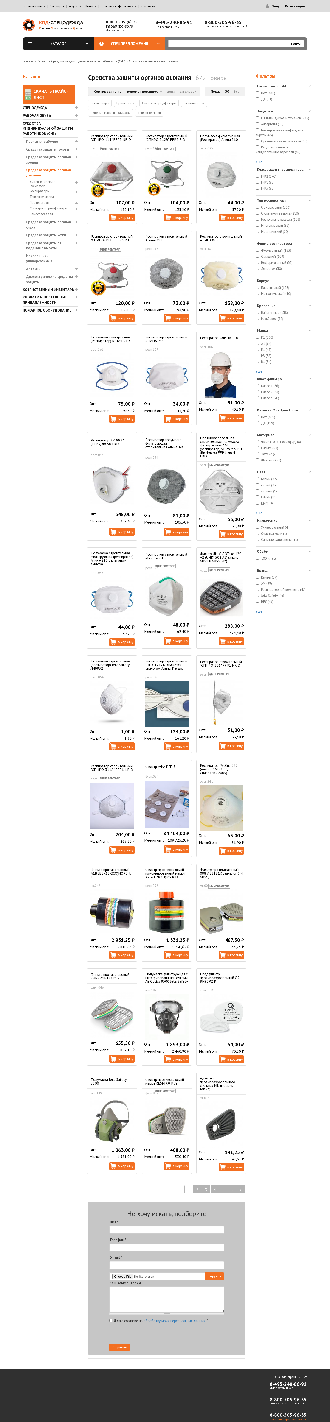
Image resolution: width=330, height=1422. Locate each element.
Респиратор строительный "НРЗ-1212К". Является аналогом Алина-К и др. (166, 665)
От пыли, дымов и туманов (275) (285, 118)
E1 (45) (266, 349)
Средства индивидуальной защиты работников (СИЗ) (88, 61)
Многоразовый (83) (275, 225)
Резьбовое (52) (272, 318)
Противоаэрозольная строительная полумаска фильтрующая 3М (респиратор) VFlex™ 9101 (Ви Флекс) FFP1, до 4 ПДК (221, 446)
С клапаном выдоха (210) (280, 213)
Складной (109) (272, 256)
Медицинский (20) (274, 231)
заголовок (188, 91)
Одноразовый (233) (275, 207)
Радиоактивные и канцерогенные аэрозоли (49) (278, 149)
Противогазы (39, 202)
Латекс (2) (268, 454)
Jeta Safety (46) (272, 595)
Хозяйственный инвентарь (48, 289)
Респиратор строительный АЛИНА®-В (221, 238)
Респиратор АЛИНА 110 (219, 337)
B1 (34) (266, 362)
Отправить (119, 1347)
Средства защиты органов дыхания (48, 172)
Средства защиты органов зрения (48, 160)
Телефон (118, 1239)
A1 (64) (266, 343)
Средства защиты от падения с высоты (44, 245)
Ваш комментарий (125, 1282)
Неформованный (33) (277, 262)
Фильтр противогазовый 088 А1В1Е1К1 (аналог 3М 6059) (221, 873)
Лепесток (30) (271, 268)
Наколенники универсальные (39, 258)
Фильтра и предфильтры (48, 208)
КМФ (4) (267, 503)
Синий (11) (269, 497)
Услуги (72, 6)
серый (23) (269, 485)
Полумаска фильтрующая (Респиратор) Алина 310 (220, 138)
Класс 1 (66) (270, 386)
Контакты (148, 6)
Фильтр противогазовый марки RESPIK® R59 (164, 1081)
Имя (113, 1222)
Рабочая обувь (37, 115)
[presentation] (182, 1335)
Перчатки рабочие (42, 141)
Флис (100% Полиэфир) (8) (281, 442)
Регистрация (295, 6)
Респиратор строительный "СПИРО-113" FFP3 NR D (112, 138)
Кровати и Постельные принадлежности (45, 300)
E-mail (115, 1257)
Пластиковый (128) (275, 287)
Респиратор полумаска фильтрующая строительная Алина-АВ (164, 443)
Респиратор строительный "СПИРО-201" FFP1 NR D (221, 663)
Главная (28, 61)
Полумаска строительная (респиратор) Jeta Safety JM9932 (110, 665)
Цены (89, 6)
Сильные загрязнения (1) (279, 539)
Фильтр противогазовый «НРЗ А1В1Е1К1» (110, 976)
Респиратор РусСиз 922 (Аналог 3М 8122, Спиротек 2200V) (219, 769)
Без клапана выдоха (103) (280, 219)
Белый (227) (270, 479)
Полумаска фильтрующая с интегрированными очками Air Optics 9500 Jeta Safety (166, 978)
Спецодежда (35, 107)
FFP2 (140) (268, 176)
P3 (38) (266, 356)
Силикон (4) (269, 448)
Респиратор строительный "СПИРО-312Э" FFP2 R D (166, 138)
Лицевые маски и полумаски (42, 183)
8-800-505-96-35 (122, 22)
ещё (259, 161)
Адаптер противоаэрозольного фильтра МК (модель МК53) (217, 1083)
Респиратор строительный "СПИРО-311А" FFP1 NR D (112, 768)
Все (237, 91)
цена (171, 91)
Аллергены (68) (272, 124)
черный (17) (270, 491)
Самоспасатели (41, 214)
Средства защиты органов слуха (48, 224)
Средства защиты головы (47, 149)
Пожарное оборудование (47, 310)
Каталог (69, 43)
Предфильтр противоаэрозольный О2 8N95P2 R (220, 978)
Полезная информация (117, 6)
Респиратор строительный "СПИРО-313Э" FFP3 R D (112, 238)
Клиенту (55, 6)
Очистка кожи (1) (274, 533)
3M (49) (266, 583)
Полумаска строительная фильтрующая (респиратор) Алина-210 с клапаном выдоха (112, 558)
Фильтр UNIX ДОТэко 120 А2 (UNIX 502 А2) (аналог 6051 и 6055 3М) (220, 557)
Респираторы (39, 191)
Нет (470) (268, 93)
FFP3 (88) (267, 188)
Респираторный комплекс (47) (283, 589)
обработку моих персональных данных (175, 1320)
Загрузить (214, 1276)
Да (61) (266, 99)
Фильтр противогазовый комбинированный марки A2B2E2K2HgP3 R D (165, 873)
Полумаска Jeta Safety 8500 (108, 1081)
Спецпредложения (135, 43)
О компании (33, 6)
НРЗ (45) (267, 601)
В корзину (125, 217)
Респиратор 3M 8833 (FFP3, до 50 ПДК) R (107, 442)
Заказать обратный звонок (288, 1419)
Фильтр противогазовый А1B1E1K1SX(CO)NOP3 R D (111, 873)
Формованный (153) (276, 250)
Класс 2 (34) (270, 392)
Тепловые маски (42, 197)
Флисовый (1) (271, 460)
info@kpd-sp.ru (119, 26)
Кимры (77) (269, 577)
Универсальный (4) (275, 527)
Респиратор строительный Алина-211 (166, 238)
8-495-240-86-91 (173, 22)
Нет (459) (268, 417)
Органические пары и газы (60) (284, 141)
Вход (275, 6)
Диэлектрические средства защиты (49, 279)
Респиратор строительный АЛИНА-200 (166, 339)
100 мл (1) (268, 558)
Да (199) (267, 423)
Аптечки (33, 268)
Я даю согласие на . (158, 1320)
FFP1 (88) (267, 182)
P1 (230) (267, 337)
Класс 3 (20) (270, 398)
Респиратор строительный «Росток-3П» (166, 556)
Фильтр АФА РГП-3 (160, 766)
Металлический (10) (276, 293)
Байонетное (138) (274, 312)
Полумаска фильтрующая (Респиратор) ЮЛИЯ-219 (110, 339)
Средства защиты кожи (46, 235)
